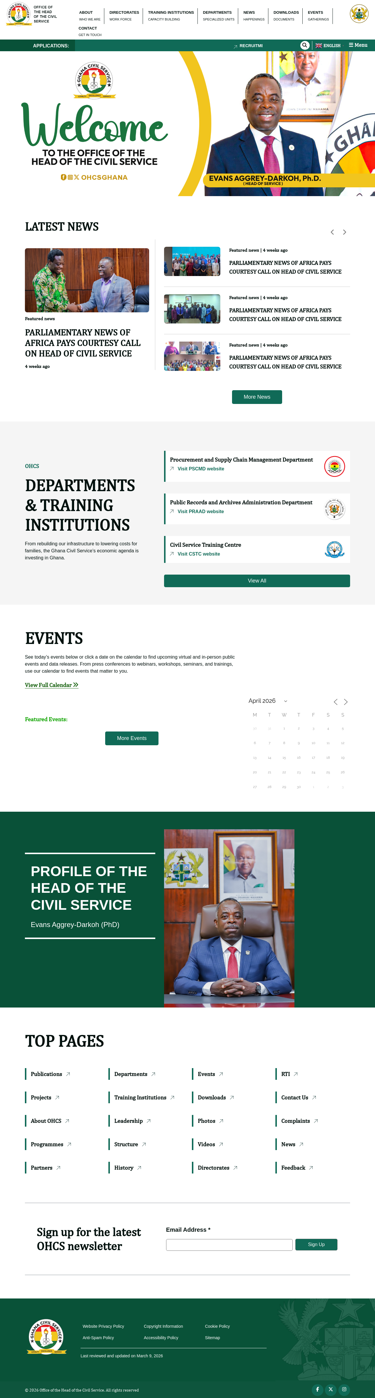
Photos (210, 1120)
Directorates (217, 1167)
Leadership (132, 1120)
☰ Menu (358, 45)
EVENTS (315, 12)
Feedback (297, 1167)
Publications (50, 1073)
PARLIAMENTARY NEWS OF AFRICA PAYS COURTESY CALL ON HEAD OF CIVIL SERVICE (82, 343)
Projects (45, 1097)
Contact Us (298, 1097)
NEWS (249, 12)
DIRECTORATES (124, 12)
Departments (134, 1073)
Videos (210, 1144)
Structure (130, 1144)
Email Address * (188, 1229)
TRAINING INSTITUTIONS (171, 12)
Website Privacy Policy (103, 1326)
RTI (289, 1073)
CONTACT (88, 28)
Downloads (215, 1097)
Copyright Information (163, 1326)
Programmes (51, 1144)
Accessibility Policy (161, 1337)
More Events (131, 738)
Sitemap (212, 1337)
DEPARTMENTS (217, 12)
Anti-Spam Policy (98, 1337)
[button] (9, 124)
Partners (45, 1167)
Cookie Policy (217, 1326)
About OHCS (50, 1120)
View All (257, 581)
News (292, 1144)
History (127, 1167)
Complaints (299, 1120)
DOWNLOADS (286, 12)
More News (257, 397)
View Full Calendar (52, 684)
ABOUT (86, 12)
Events (210, 1073)
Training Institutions (144, 1097)
